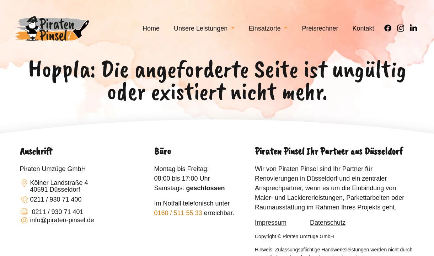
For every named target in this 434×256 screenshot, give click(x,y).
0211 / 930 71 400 (51, 200)
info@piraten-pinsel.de (57, 221)
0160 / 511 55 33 (178, 213)
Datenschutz (327, 222)
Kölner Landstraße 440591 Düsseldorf (54, 186)
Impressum (270, 222)
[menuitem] (151, 28)
